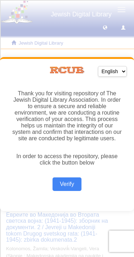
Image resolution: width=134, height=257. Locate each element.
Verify (67, 184)
